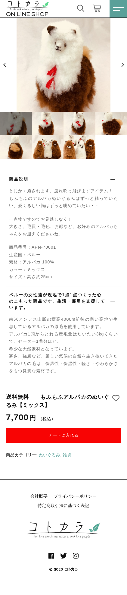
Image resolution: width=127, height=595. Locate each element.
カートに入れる (63, 435)
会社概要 (39, 496)
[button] (4, 64)
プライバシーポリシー (75, 496)
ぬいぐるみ (49, 454)
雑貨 (67, 454)
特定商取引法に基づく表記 (63, 505)
